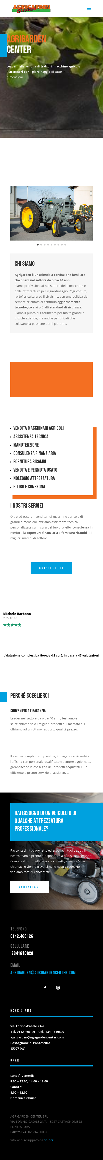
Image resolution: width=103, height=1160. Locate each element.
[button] (14, 213)
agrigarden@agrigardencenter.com (43, 973)
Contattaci (29, 887)
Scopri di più (51, 568)
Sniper (48, 1140)
